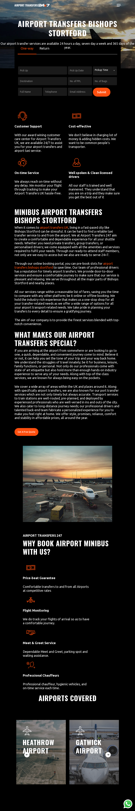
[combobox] (105, 70)
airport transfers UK (54, 227)
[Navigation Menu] (119, 5)
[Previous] (27, 754)
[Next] (108, 754)
